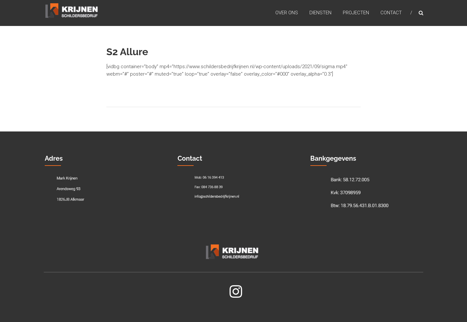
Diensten (320, 13)
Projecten (356, 13)
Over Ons (286, 13)
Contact (391, 13)
